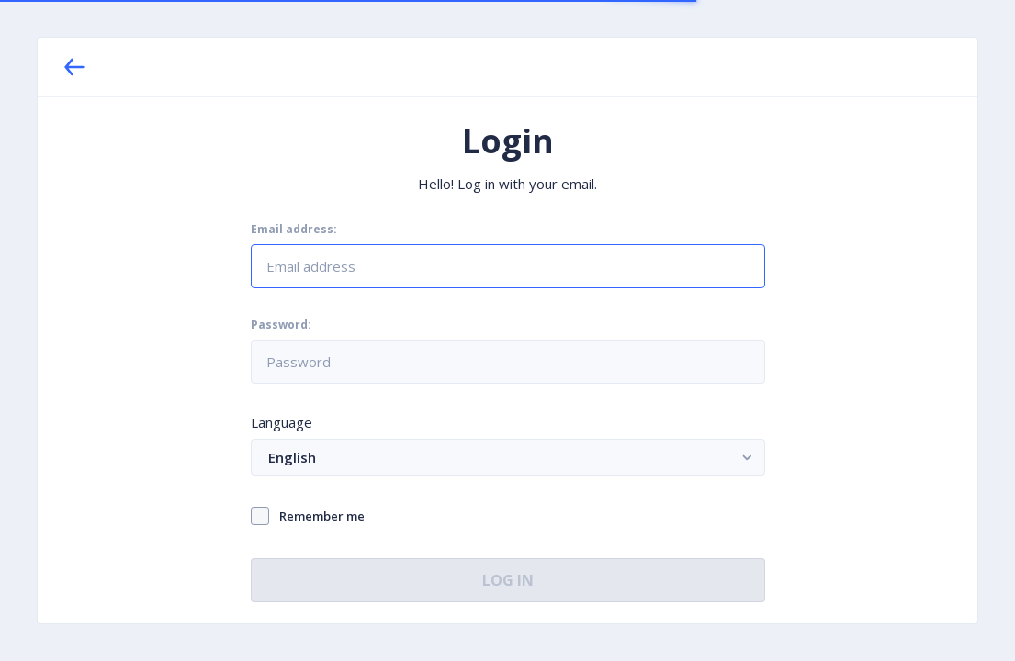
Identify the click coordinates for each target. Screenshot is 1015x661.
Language (281, 422)
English (513, 456)
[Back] (74, 67)
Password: (281, 325)
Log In (508, 580)
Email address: (294, 229)
